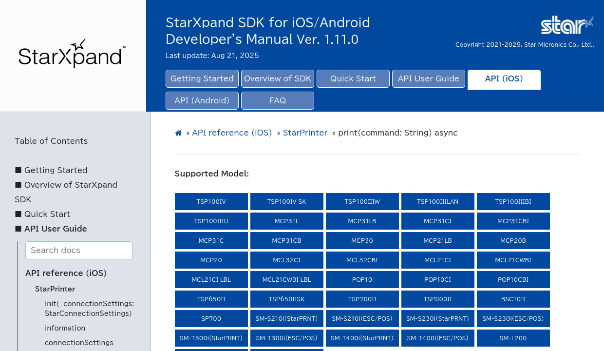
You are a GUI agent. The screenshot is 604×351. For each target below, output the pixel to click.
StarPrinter (55, 289)
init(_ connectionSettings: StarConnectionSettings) (89, 309)
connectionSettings (79, 343)
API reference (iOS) (66, 273)
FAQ (277, 100)
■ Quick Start (42, 214)
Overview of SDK (277, 78)
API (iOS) (504, 78)
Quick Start (353, 78)
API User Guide (428, 78)
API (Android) (201, 100)
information (65, 328)
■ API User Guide (51, 229)
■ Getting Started (51, 170)
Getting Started (202, 78)
